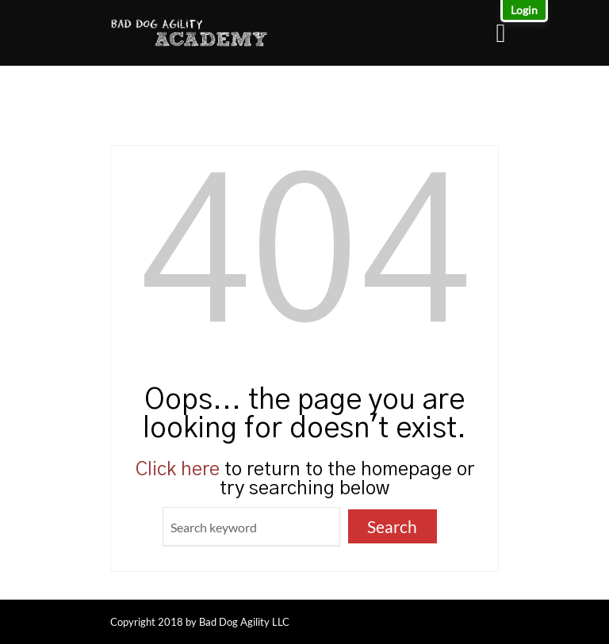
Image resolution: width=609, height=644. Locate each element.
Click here (178, 469)
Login (524, 10)
